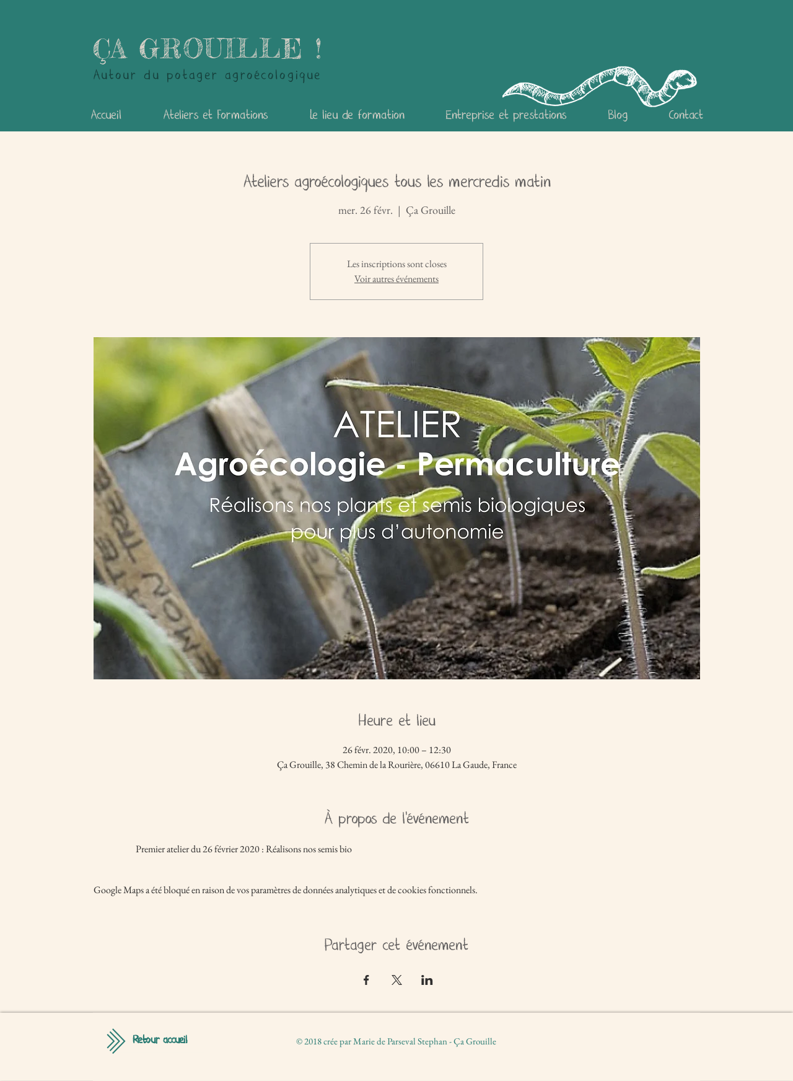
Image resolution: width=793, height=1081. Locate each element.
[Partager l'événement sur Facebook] (366, 980)
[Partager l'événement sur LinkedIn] (427, 980)
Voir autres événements (396, 278)
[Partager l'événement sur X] (397, 980)
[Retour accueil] (160, 1040)
